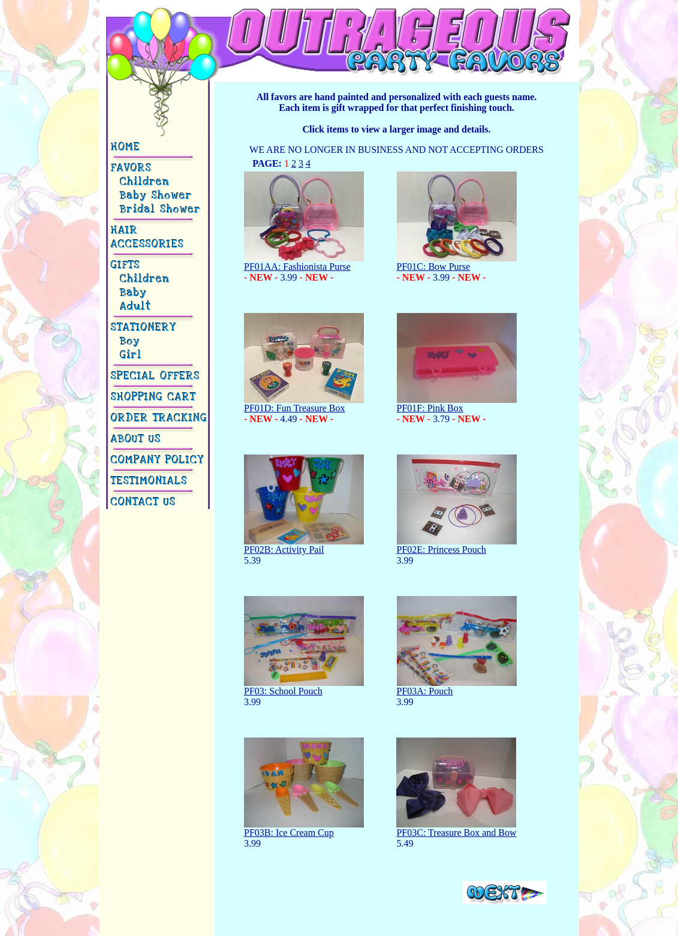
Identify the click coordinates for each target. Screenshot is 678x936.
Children (141, 182)
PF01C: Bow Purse (457, 262)
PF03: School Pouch (304, 687)
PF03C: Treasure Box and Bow (456, 828)
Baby (129, 293)
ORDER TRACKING (160, 418)
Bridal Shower (157, 209)
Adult (132, 307)
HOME (126, 147)
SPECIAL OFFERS (156, 376)
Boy (126, 341)
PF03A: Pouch (457, 687)
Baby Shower (152, 196)
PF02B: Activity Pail (304, 545)
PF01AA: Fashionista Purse (304, 262)
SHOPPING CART (154, 397)
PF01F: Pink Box (457, 404)
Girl (127, 355)
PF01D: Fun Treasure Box (304, 404)
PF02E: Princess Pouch (457, 545)
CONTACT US (144, 502)
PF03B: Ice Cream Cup (304, 828)
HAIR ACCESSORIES (148, 237)
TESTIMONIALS (150, 481)
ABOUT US (137, 439)
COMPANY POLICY (158, 460)
